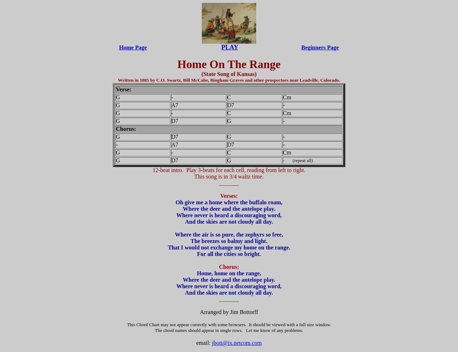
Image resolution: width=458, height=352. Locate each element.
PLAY (229, 47)
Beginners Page (320, 47)
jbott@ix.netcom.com (237, 343)
